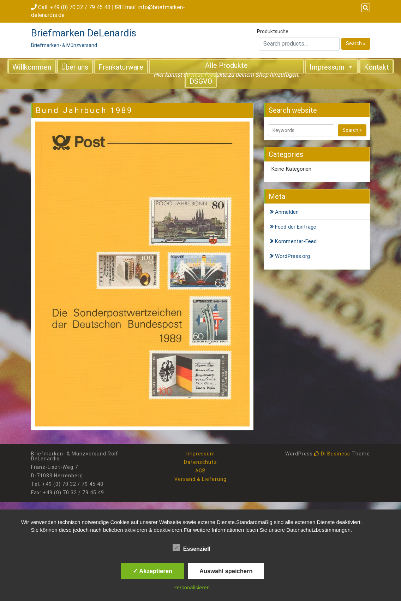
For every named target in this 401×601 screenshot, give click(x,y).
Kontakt (376, 67)
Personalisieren (191, 587)
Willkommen (31, 67)
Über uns (74, 67)
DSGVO (201, 81)
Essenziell (191, 547)
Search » (355, 43)
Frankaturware (120, 67)
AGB (200, 470)
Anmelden (287, 212)
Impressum (332, 66)
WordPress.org (292, 256)
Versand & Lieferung (200, 479)
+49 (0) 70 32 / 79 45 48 (80, 7)
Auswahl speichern (225, 571)
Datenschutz (200, 462)
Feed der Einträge (295, 227)
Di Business (332, 453)
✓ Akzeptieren (152, 571)
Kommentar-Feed (296, 241)
